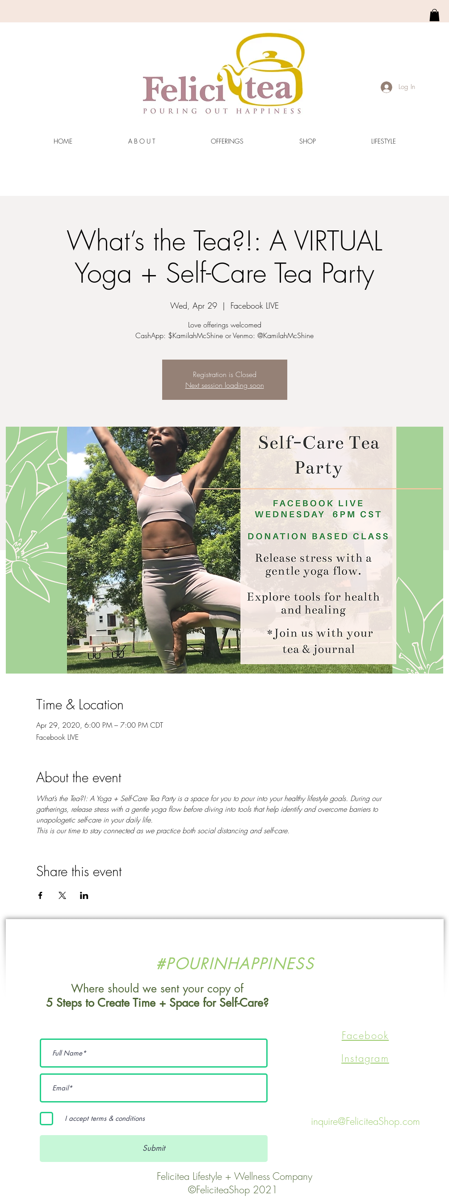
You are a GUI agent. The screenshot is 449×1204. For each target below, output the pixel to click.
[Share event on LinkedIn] (84, 895)
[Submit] (154, 1148)
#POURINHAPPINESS (234, 964)
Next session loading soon (224, 385)
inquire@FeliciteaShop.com (365, 1121)
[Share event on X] (62, 895)
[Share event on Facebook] (40, 895)
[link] (434, 15)
